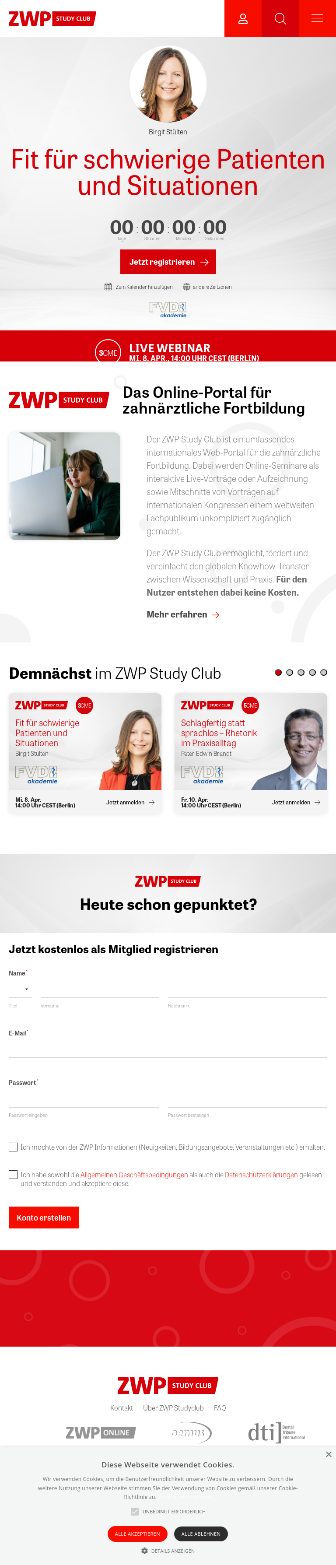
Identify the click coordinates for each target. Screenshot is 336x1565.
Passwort (23, 1092)
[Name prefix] (20, 999)
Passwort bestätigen (188, 1125)
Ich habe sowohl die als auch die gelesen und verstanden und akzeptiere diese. (171, 1189)
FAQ (220, 1418)
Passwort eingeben (28, 1125)
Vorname (50, 1015)
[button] (278, 682)
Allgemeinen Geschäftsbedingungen (134, 1184)
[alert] (168, 1506)
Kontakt (121, 1418)
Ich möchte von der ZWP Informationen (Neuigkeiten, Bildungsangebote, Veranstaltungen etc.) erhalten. (173, 1157)
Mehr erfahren (177, 624)
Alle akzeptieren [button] (137, 1533)
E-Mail (18, 1043)
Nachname (179, 1015)
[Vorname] (100, 999)
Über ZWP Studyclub (173, 1418)
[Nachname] (247, 999)
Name (18, 983)
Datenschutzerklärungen (261, 1184)
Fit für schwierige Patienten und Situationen (168, 170)
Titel (13, 1015)
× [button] (328, 1455)
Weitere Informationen (185, 1497)
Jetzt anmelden (125, 812)
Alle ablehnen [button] (201, 1533)
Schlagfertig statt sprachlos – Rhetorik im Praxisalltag (219, 742)
